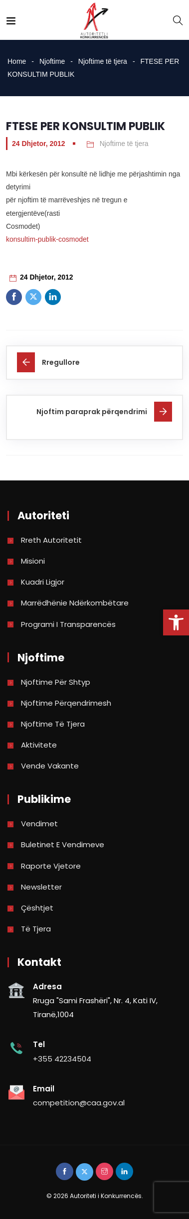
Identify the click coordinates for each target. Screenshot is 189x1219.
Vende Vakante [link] (50, 766)
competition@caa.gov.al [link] (79, 1102)
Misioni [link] (33, 561)
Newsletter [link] (41, 887)
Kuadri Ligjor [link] (42, 582)
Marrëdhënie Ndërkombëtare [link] (75, 603)
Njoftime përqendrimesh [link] (66, 703)
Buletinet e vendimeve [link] (62, 844)
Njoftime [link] (52, 61)
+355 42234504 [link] (62, 1059)
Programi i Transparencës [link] (68, 624)
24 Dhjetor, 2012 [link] (38, 144)
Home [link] (16, 61)
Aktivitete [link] (39, 745)
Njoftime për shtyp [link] (55, 682)
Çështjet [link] (37, 908)
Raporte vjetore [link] (51, 866)
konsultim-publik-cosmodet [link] (47, 239)
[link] (176, 622)
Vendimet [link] (39, 823)
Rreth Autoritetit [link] (51, 540)
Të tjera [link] (36, 928)
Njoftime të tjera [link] (102, 61)
